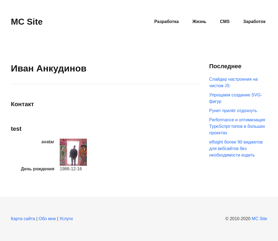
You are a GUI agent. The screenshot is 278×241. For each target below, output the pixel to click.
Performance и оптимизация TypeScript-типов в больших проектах (237, 126)
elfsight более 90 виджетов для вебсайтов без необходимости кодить (236, 148)
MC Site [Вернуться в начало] (27, 22)
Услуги (66, 218)
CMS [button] (225, 21)
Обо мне (47, 218)
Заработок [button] (254, 21)
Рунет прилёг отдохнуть (233, 110)
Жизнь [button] (199, 21)
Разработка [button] (166, 21)
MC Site (259, 218)
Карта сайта (23, 218)
